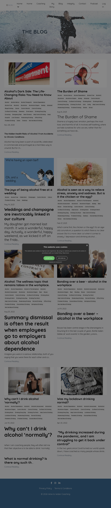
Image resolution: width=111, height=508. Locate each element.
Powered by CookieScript (55, 262)
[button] (55, 254)
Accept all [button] (49, 258)
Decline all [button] (62, 258)
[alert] (55, 254)
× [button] (87, 245)
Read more (66, 253)
